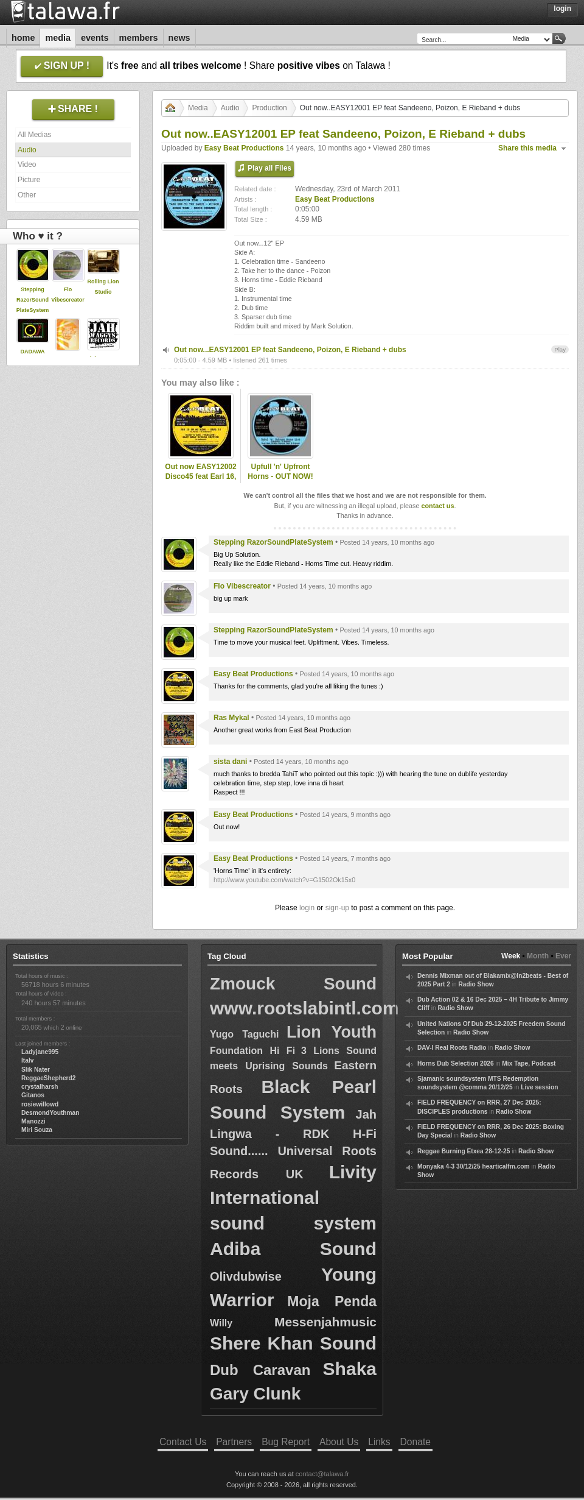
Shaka (350, 1369)
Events (95, 38)
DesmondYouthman (50, 1112)
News (179, 38)
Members (138, 38)
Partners (234, 1442)
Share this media (527, 148)
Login (562, 8)
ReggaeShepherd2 (48, 1078)
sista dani (230, 761)
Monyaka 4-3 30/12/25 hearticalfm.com (473, 1166)
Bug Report (286, 1442)
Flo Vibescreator (242, 586)
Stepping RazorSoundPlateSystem (32, 299)
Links (379, 1442)
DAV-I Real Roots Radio (452, 1047)
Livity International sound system (293, 1197)
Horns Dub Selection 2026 (455, 1063)
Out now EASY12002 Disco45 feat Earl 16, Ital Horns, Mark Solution (200, 481)
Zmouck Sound (293, 983)
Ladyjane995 (39, 1052)
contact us (437, 505)
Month (538, 956)
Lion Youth (332, 1032)
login (307, 908)
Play (560, 349)
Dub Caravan (260, 1370)
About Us (338, 1442)
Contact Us (182, 1442)
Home (23, 38)
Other (27, 195)
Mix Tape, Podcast (528, 1063)
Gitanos (32, 1095)
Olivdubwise (246, 1276)
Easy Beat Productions (244, 148)
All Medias (34, 134)
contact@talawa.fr (322, 1473)
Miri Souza (36, 1130)
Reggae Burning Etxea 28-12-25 (463, 1151)
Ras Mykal (231, 717)
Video (27, 164)
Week (510, 956)
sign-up (337, 908)
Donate (415, 1442)
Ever (563, 956)
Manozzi (33, 1121)
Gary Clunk (255, 1393)
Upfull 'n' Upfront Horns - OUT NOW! (280, 471)
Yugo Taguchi (244, 1034)
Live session (539, 1087)
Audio (27, 150)
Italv (27, 1060)
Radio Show (475, 984)
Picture (29, 179)
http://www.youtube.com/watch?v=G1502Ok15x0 (284, 879)
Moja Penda (332, 1301)
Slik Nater (35, 1069)
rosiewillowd (39, 1104)
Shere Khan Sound (293, 1343)
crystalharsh (39, 1086)
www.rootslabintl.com (304, 1008)
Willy (221, 1323)
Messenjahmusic (325, 1322)
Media (58, 38)
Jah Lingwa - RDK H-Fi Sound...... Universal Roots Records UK (293, 1144)
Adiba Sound (293, 1249)
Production (269, 108)
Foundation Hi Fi (252, 1050)
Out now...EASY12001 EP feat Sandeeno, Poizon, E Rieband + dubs (290, 349)
